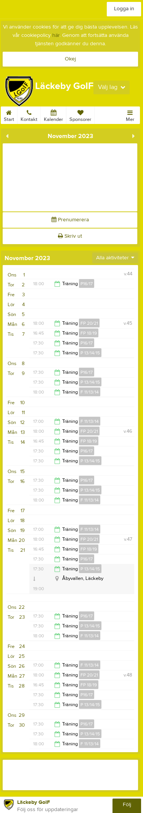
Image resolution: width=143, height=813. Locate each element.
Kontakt (29, 114)
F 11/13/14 (89, 392)
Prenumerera (70, 219)
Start (9, 114)
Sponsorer (80, 114)
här (55, 35)
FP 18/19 (88, 333)
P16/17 (86, 284)
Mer (130, 114)
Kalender (53, 114)
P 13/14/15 (90, 353)
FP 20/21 (89, 323)
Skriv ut (70, 236)
